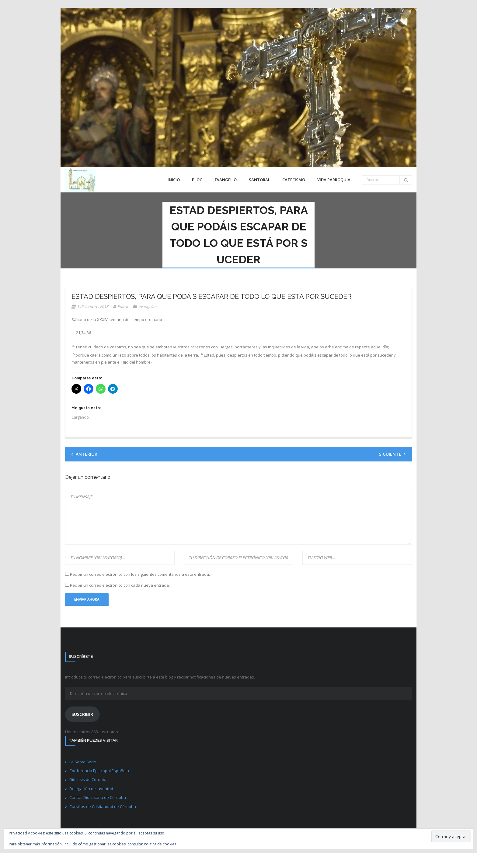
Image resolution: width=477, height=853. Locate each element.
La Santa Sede (82, 762)
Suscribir (82, 714)
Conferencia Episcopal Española (99, 770)
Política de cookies (160, 844)
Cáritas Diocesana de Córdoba (97, 797)
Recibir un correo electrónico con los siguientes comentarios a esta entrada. (140, 574)
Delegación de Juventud (91, 788)
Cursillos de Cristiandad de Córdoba (102, 806)
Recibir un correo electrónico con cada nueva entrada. (120, 585)
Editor (122, 306)
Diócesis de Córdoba (88, 779)
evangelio (146, 306)
